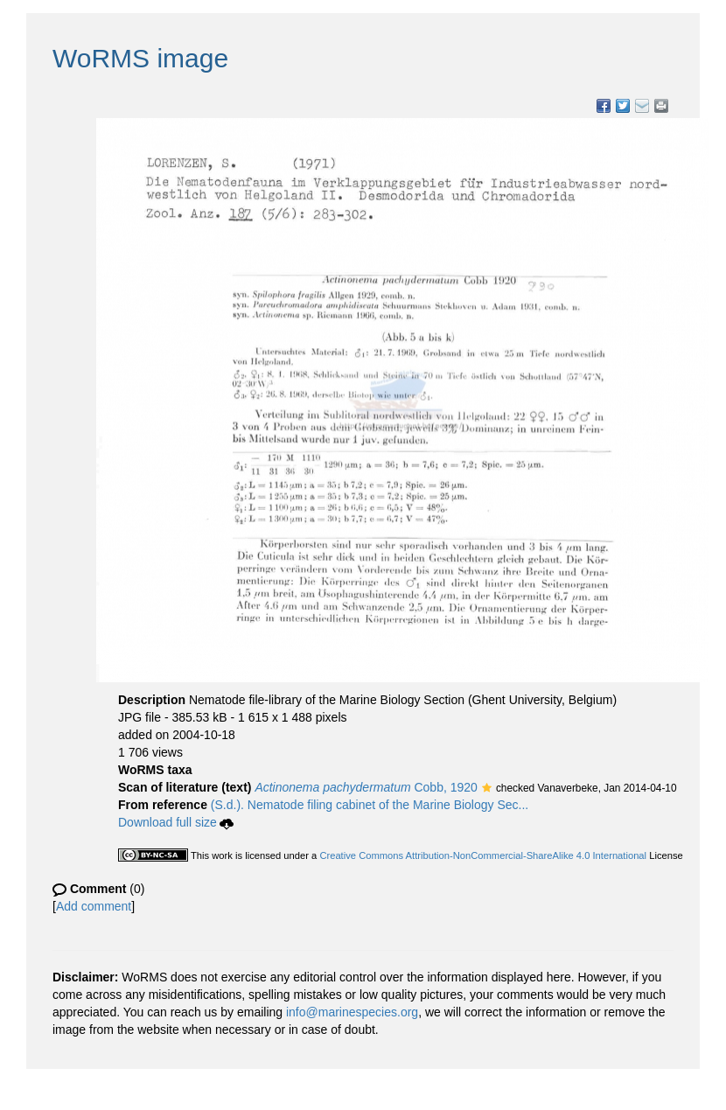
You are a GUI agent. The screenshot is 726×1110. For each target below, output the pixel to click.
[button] (487, 789)
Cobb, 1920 (366, 787)
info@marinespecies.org (352, 1012)
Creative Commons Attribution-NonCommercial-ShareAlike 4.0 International (482, 855)
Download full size (176, 822)
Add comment (93, 906)
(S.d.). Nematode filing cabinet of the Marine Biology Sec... (369, 805)
